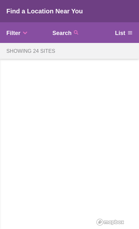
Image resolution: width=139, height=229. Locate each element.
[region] (69, 114)
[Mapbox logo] (110, 222)
